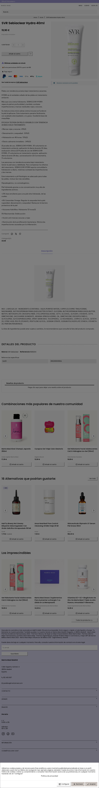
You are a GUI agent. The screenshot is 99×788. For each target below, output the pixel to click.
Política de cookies (8, 772)
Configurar (63, 784)
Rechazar (78, 784)
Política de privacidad (49, 776)
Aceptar (91, 784)
